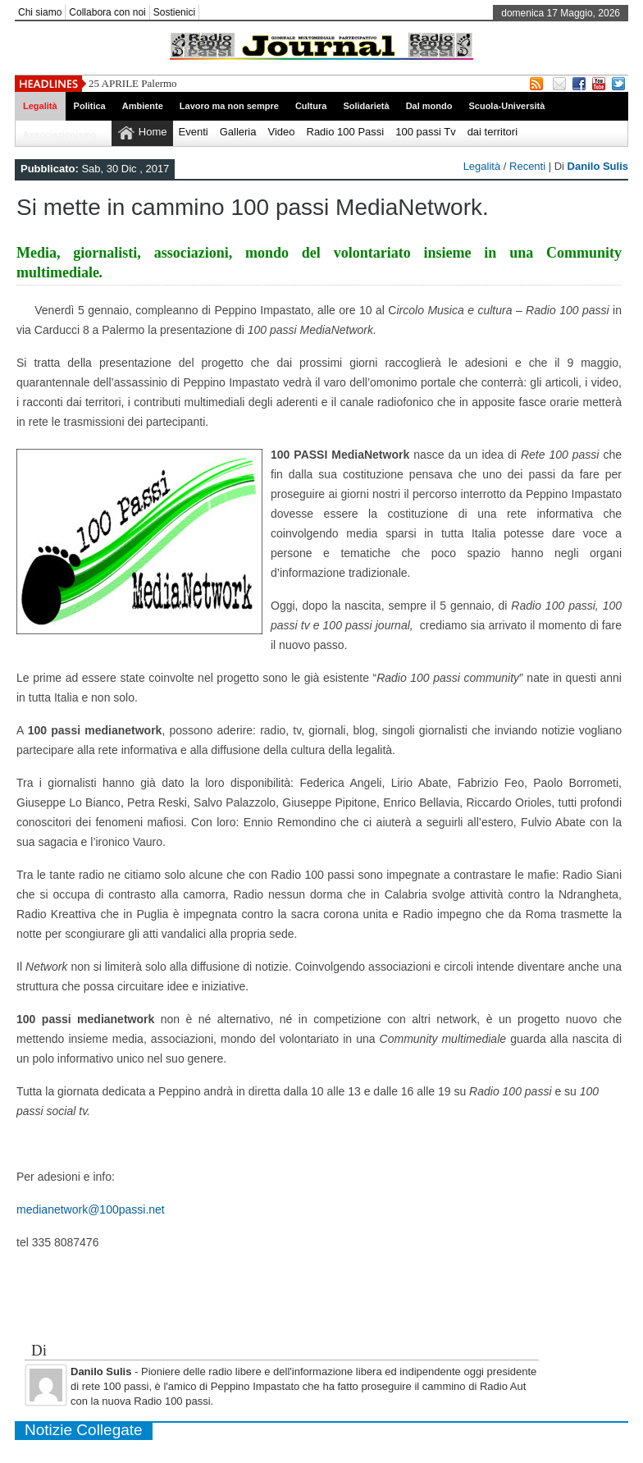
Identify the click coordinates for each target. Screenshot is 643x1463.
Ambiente (142, 106)
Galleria (238, 132)
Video (280, 132)
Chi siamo (40, 12)
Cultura (311, 106)
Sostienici (174, 12)
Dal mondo (429, 106)
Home (153, 132)
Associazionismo (60, 134)
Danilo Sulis (598, 166)
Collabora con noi (107, 12)
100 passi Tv (425, 132)
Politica (90, 106)
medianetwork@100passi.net (90, 1209)
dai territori (492, 132)
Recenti (527, 166)
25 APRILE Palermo (133, 83)
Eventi (193, 132)
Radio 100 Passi (346, 132)
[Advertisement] (321, 1304)
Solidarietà (366, 106)
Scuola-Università (506, 106)
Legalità (40, 106)
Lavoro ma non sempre (229, 106)
